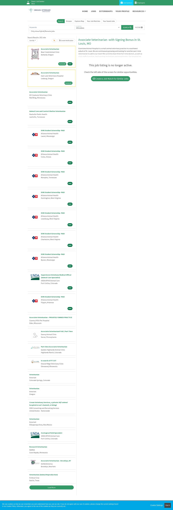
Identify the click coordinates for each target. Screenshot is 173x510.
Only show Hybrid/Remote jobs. (43, 31)
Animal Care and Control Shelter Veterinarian (47, 111)
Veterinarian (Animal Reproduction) (43, 475)
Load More (51, 487)
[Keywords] (51, 27)
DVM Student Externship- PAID (53, 130)
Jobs (93, 11)
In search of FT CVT (48, 360)
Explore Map (79, 21)
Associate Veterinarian (50, 49)
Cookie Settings (156, 505)
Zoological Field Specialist (51, 433)
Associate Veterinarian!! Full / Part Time (57, 331)
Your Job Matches (93, 21)
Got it (167, 505)
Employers (140, 2)
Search (60, 21)
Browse (69, 21)
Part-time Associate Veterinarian (54, 347)
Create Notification (66, 40)
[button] (139, 27)
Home (85, 11)
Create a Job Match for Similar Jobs (110, 78)
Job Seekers (126, 2)
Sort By (31, 40)
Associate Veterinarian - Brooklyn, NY (56, 461)
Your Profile (123, 11)
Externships (106, 11)
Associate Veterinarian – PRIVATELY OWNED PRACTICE (50, 317)
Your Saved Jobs (109, 21)
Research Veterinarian (38, 447)
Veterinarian (34, 374)
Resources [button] (138, 11)
